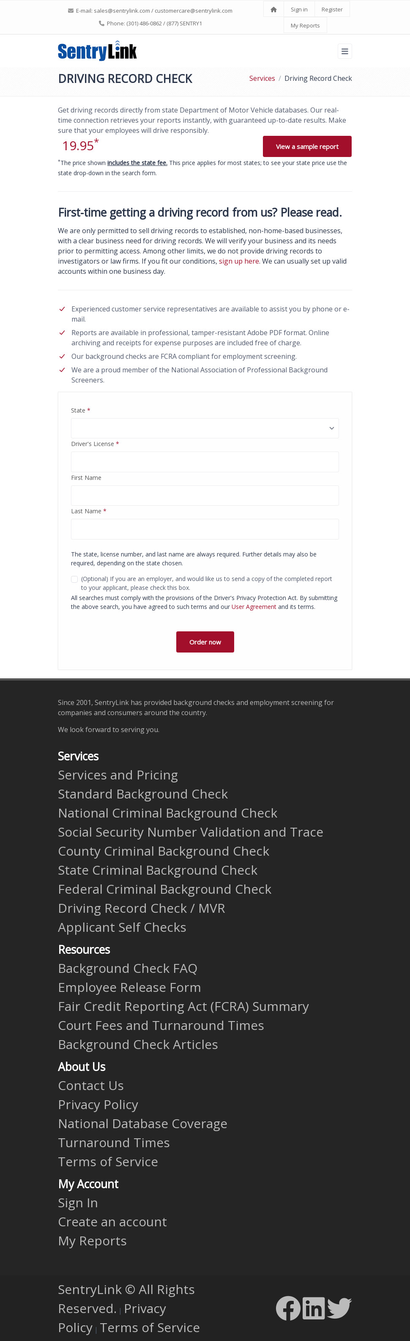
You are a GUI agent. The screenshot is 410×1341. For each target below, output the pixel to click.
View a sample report (307, 146)
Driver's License (95, 444)
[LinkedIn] (314, 1308)
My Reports (305, 25)
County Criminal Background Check (163, 850)
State (80, 410)
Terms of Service (108, 1161)
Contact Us (91, 1085)
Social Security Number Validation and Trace (190, 831)
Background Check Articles (138, 1044)
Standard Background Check (143, 793)
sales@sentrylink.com (122, 10)
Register (332, 9)
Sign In (78, 1202)
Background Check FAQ (127, 968)
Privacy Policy (98, 1104)
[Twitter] (339, 1308)
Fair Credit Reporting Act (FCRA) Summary (183, 1006)
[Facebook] (288, 1308)
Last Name (89, 511)
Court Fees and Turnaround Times (161, 1025)
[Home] (274, 9)
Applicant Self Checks (122, 927)
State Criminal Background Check (157, 869)
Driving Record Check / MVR (141, 908)
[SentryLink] (98, 51)
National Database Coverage (142, 1123)
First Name (86, 478)
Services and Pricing (118, 774)
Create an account (112, 1221)
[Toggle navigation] (345, 51)
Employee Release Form (129, 987)
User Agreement (254, 607)
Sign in (299, 9)
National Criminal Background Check (167, 812)
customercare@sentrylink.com (193, 10)
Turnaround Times (114, 1142)
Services (262, 78)
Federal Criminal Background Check (164, 889)
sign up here (239, 261)
